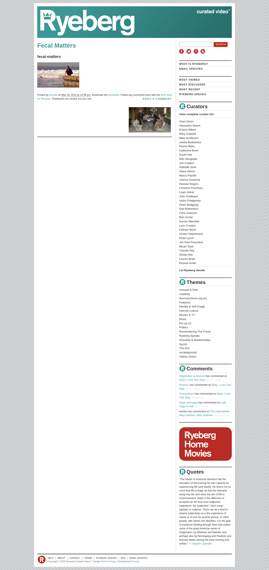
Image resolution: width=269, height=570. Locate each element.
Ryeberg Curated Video (130, 22)
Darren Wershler (189, 221)
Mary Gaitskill (187, 133)
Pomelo (135, 561)
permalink (113, 94)
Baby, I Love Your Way (191, 379)
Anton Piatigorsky (190, 200)
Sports (183, 344)
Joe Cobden (186, 163)
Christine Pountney (191, 188)
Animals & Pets (188, 289)
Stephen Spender (202, 543)
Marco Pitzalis (187, 175)
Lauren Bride (187, 258)
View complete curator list (196, 114)
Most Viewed (189, 79)
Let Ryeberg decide (192, 270)
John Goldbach (188, 196)
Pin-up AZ (185, 323)
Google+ (196, 51)
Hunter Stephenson (191, 233)
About (61, 558)
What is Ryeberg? (193, 64)
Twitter (189, 51)
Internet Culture (188, 310)
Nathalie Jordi (187, 167)
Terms (88, 558)
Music (182, 319)
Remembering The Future (195, 331)
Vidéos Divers (187, 356)
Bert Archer (186, 217)
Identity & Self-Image (192, 306)
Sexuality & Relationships (195, 340)
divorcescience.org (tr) (193, 298)
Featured (184, 302)
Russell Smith (187, 263)
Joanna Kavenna (189, 179)
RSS (203, 51)
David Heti (185, 154)
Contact (74, 558)
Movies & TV (187, 314)
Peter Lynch (186, 238)
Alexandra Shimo (189, 125)
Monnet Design (108, 561)
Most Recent (189, 89)
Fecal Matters (56, 45)
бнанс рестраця (188, 402)
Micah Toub (186, 246)
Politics (183, 327)
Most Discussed (192, 84)
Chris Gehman (188, 213)
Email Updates (191, 68)
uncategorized (188, 352)
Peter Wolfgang (188, 204)
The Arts (184, 348)
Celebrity (184, 294)
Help (51, 558)
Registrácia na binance (192, 376)
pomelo (53, 94)
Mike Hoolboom (189, 138)
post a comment (157, 98)
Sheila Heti (186, 254)
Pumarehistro (186, 393)
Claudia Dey (186, 250)
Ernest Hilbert (187, 129)
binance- (184, 384)
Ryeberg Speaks (192, 94)
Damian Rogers (189, 184)
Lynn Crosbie (187, 225)
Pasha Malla (187, 146)
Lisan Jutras (186, 192)
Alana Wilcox (187, 171)
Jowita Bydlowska (190, 142)
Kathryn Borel (187, 229)
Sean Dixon (186, 121)
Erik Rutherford (188, 208)
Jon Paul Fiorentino (191, 242)
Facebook (182, 51)
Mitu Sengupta (188, 158)
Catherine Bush (188, 150)
